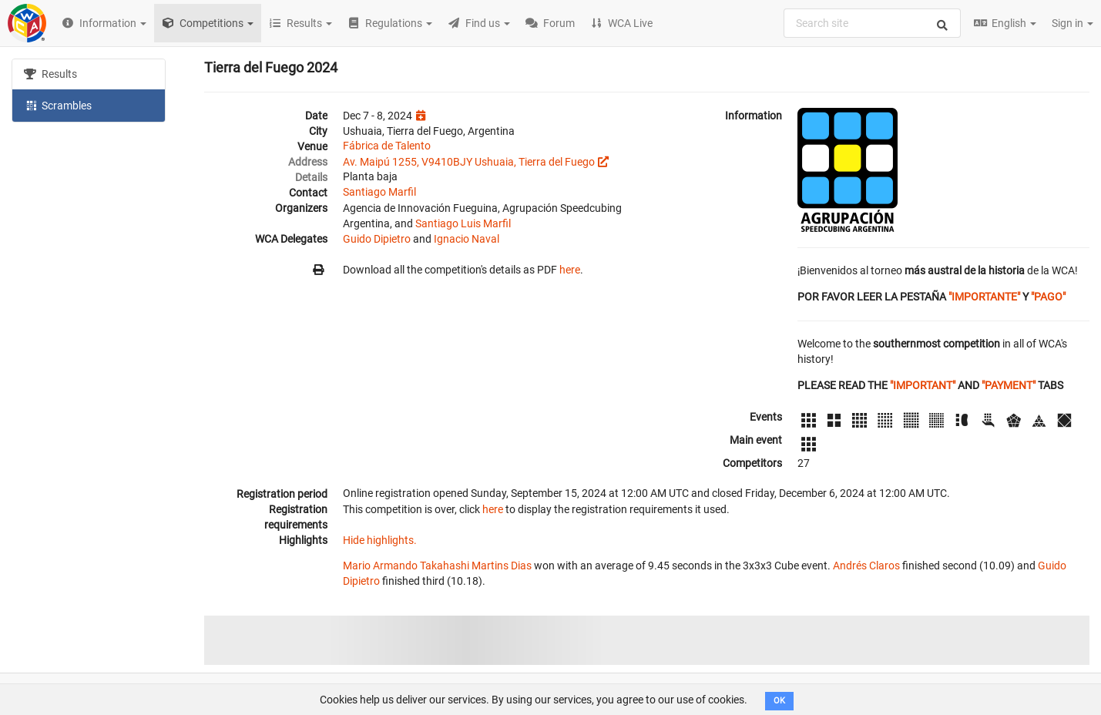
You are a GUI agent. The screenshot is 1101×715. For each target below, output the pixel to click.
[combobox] (872, 23)
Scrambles (58, 105)
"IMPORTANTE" (984, 296)
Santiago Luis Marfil (463, 223)
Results (50, 74)
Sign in (1072, 23)
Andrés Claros (866, 565)
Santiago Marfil (379, 192)
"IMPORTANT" (922, 385)
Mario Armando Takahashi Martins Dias (437, 565)
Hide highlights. (380, 540)
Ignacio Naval (466, 239)
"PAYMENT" (1009, 385)
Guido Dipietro (377, 239)
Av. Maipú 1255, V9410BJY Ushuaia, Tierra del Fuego (469, 162)
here (569, 270)
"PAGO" (1048, 296)
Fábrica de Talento (387, 145)
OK (779, 701)
